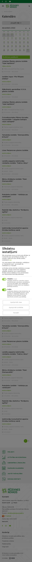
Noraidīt (16, 313)
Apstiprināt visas (16, 302)
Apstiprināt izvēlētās (16, 307)
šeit (10, 260)
